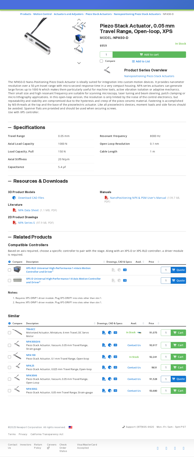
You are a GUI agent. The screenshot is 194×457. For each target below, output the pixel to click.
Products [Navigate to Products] (25, 14)
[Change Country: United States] (70, 427)
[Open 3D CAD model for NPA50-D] (79, 39)
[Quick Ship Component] (139, 333)
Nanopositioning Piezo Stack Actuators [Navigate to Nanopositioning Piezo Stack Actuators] (137, 14)
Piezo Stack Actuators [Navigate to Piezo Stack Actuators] (99, 14)
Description (32, 261)
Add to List (141, 61)
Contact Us (134, 345)
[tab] (97, 100)
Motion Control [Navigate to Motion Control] (42, 14)
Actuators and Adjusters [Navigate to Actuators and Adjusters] (68, 14)
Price (151, 261)
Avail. (139, 261)
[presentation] (97, 228)
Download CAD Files (28, 198)
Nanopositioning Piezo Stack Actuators (149, 76)
